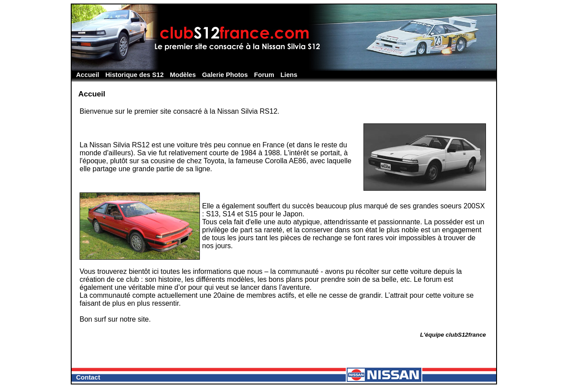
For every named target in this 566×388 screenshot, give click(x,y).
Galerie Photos (225, 74)
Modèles (183, 74)
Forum (264, 74)
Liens (288, 74)
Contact (88, 377)
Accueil (87, 74)
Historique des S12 (134, 74)
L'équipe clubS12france (453, 334)
